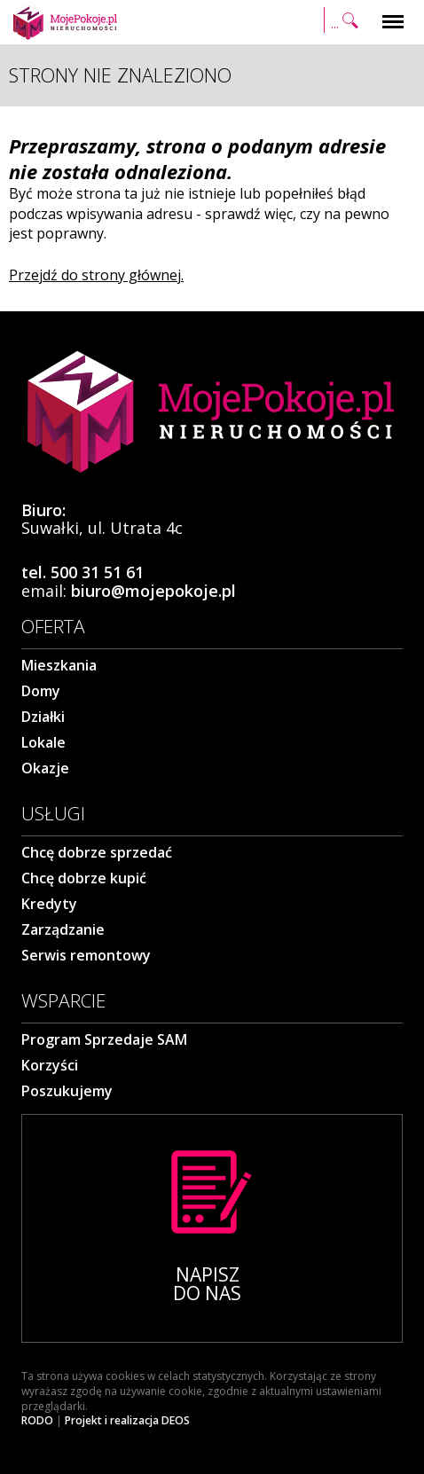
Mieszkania (59, 665)
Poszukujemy (67, 1091)
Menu (392, 13)
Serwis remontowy (86, 955)
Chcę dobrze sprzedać (96, 852)
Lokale (43, 742)
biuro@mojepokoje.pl (153, 590)
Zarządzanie (63, 929)
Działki (43, 717)
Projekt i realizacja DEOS (127, 1421)
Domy (40, 691)
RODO (37, 1421)
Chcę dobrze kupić (83, 878)
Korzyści (49, 1065)
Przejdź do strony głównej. (96, 275)
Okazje (45, 768)
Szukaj (343, 22)
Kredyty (49, 904)
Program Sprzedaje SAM (104, 1039)
